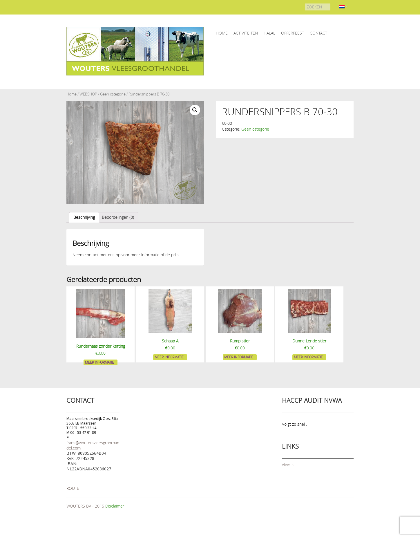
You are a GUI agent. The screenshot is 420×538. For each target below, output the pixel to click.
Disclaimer (114, 506)
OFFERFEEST (292, 33)
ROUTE (72, 488)
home (222, 33)
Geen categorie (113, 94)
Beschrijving (84, 217)
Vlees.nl (288, 464)
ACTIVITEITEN (245, 33)
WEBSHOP (88, 94)
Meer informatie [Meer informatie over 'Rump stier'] (238, 357)
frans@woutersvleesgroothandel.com (92, 445)
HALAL (269, 33)
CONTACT (318, 33)
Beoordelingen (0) (118, 217)
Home (71, 94)
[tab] (84, 217)
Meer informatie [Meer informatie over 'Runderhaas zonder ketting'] (99, 362)
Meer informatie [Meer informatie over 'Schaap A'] (169, 357)
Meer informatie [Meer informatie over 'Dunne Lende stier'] (308, 357)
